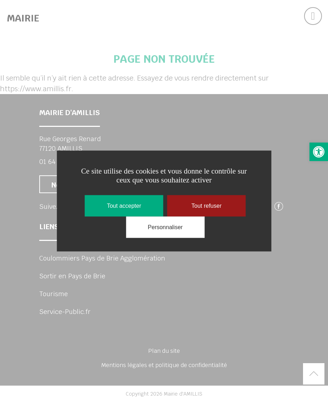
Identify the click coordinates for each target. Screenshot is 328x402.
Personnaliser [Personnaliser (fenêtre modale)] (165, 227)
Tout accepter (124, 206)
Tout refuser (206, 206)
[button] (318, 152)
